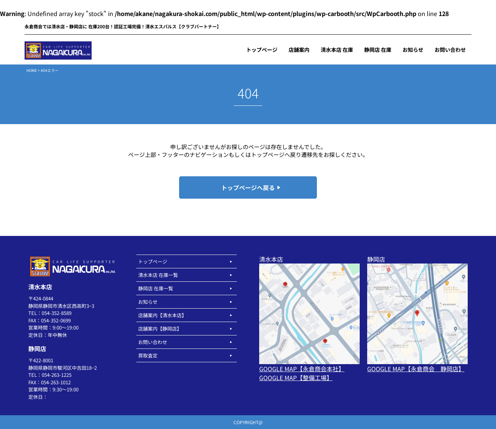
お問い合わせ (152, 342)
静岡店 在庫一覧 (155, 288)
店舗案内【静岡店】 (160, 328)
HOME (31, 70)
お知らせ (148, 301)
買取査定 (148, 355)
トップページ (152, 261)
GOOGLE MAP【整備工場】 (296, 377)
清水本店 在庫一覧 (158, 274)
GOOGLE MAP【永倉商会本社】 (301, 368)
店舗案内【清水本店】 (162, 315)
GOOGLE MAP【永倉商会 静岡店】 (415, 368)
